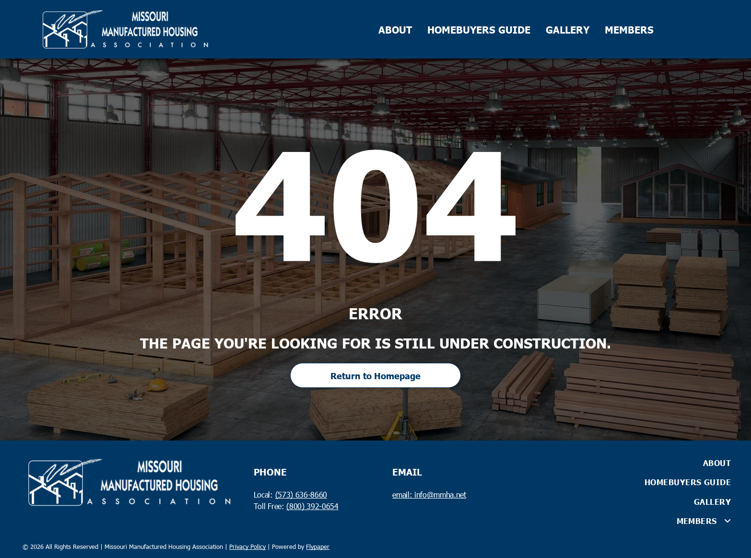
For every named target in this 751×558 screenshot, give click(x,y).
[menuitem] (623, 462)
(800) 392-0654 (312, 506)
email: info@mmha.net (429, 494)
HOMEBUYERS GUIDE (478, 29)
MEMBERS (629, 29)
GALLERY (567, 29)
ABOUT (395, 29)
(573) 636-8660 (301, 494)
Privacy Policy (247, 546)
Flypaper (317, 546)
